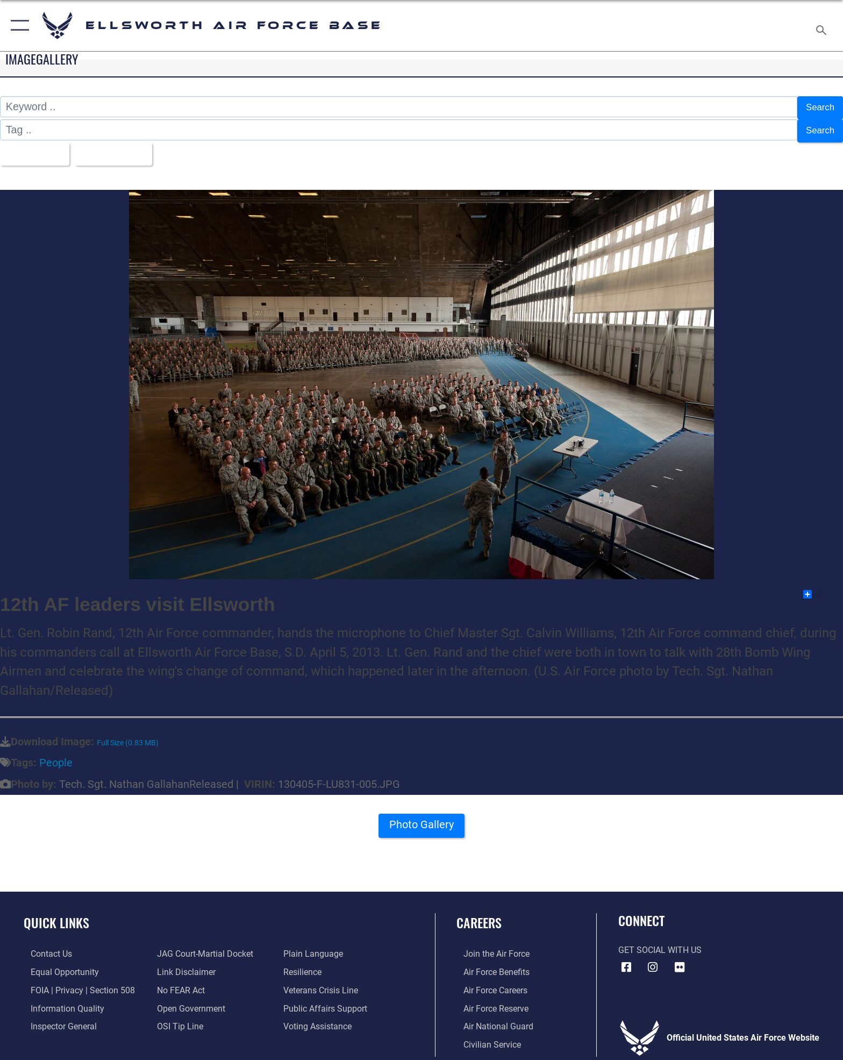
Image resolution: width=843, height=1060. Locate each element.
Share (822, 588)
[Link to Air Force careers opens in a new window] (488, 984)
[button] (17, 25)
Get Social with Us (660, 944)
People (56, 757)
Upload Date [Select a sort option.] (122, 148)
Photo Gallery (421, 822)
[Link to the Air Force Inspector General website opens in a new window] (57, 1020)
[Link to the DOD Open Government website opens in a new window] (189, 1002)
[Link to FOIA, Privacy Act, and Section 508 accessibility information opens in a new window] (76, 984)
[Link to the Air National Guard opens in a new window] (491, 1020)
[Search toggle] (822, 25)
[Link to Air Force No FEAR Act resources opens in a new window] (179, 984)
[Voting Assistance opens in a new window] (319, 1020)
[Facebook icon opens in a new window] (626, 961)
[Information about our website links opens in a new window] (184, 966)
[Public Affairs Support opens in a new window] (327, 1002)
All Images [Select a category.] (35, 148)
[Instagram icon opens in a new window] (653, 961)
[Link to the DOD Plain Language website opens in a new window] (315, 948)
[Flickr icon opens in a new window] (679, 961)
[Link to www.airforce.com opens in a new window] (489, 948)
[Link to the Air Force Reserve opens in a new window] (488, 1002)
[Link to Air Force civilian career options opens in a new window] (485, 1038)
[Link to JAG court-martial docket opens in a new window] (203, 948)
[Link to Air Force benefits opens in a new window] (489, 966)
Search (817, 106)
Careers (479, 916)
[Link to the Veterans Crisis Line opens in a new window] (322, 984)
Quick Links (56, 916)
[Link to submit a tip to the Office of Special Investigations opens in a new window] (178, 1020)
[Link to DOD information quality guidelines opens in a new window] (60, 1002)
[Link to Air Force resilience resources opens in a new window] (304, 966)
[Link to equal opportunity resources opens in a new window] (58, 966)
